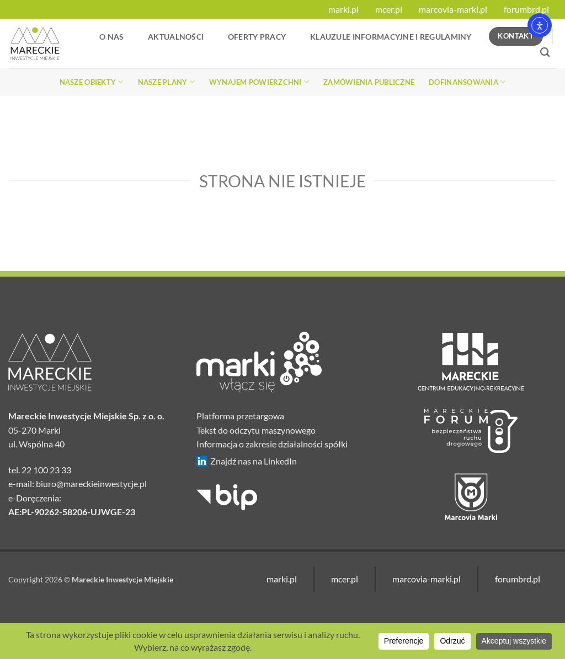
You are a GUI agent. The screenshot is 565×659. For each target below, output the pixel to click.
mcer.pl (388, 9)
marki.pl (343, 9)
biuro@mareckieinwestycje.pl (91, 483)
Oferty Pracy (257, 36)
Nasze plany (166, 82)
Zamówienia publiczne (368, 82)
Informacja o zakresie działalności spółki (272, 444)
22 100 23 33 (46, 469)
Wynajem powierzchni (259, 82)
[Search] (545, 53)
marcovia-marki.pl (453, 9)
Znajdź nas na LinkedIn (246, 461)
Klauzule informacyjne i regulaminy (391, 36)
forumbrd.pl (526, 9)
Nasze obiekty (92, 82)
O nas (111, 36)
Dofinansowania (467, 82)
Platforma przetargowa (240, 415)
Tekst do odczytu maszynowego (256, 430)
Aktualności (176, 36)
